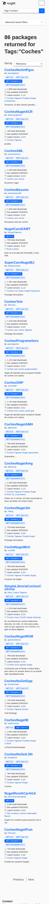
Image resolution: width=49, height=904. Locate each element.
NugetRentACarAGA (20, 793)
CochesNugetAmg (18, 463)
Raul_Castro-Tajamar (17, 592)
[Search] (42, 10)
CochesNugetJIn (17, 507)
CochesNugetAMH (18, 424)
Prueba (25, 536)
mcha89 (11, 550)
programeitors (31, 369)
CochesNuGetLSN (18, 754)
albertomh (12, 427)
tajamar (22, 664)
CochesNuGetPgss (19, 69)
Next (31, 879)
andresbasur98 (14, 193)
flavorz (7, 816)
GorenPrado (13, 684)
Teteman (12, 305)
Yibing (10, 511)
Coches (10, 98)
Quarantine (33, 452)
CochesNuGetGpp (18, 680)
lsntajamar (12, 757)
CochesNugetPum (18, 829)
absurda (37, 617)
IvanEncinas (13, 723)
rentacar (15, 813)
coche (27, 411)
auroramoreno (14, 154)
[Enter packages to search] (20, 10)
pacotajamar (13, 73)
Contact (7, 901)
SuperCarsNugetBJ (19, 262)
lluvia (9, 249)
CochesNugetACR (18, 111)
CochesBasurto (16, 189)
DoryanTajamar (15, 232)
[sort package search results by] (28, 63)
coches (10, 179)
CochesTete (13, 301)
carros (21, 179)
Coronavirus (10, 101)
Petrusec (12, 833)
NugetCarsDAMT (17, 228)
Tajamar (18, 98)
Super (21, 291)
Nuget (33, 98)
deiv (9, 813)
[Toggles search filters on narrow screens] (42, 22)
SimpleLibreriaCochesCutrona (22, 588)
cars (16, 179)
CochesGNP (13, 382)
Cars (17, 617)
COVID (22, 617)
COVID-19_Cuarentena (15, 494)
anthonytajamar (15, 115)
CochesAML (13, 150)
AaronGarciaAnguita (17, 796)
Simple (29, 617)
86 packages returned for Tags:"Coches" (23, 44)
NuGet (25, 709)
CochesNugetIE (16, 720)
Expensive (35, 291)
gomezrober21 (14, 640)
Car (16, 291)
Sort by (8, 63)
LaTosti (7, 743)
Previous (18, 879)
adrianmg (12, 467)
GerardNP (12, 386)
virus (17, 664)
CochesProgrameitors (21, 340)
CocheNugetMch (17, 547)
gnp (32, 411)
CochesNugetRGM (18, 636)
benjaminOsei (14, 266)
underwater (31, 813)
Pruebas (26, 98)
